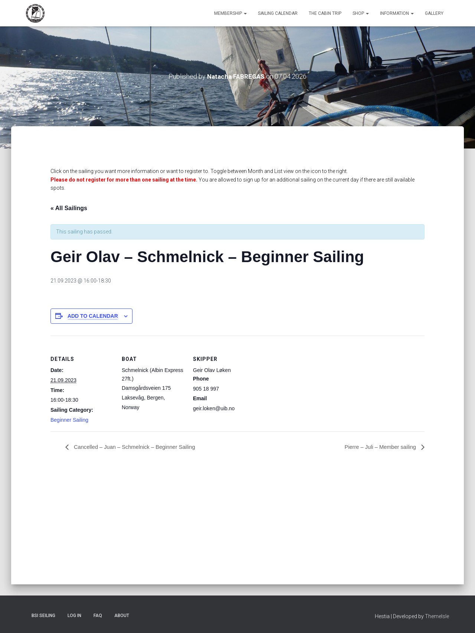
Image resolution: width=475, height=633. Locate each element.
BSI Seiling (43, 615)
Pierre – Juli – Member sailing (377, 447)
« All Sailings (68, 208)
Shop (361, 13)
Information (397, 13)
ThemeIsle (437, 616)
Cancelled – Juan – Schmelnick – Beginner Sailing (139, 447)
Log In (74, 615)
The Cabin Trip (325, 13)
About (121, 615)
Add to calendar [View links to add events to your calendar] (93, 316)
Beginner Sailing (69, 420)
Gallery (434, 13)
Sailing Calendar (278, 13)
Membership (230, 13)
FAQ (98, 615)
